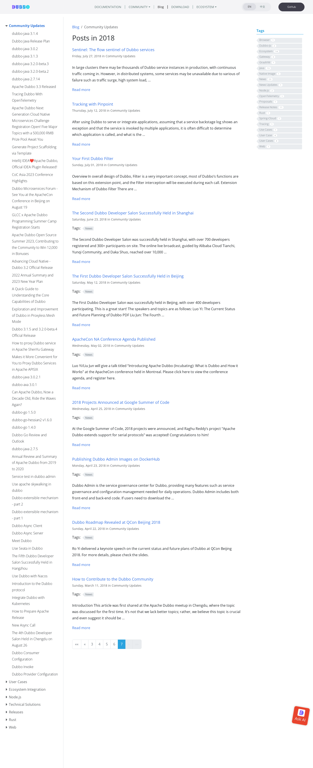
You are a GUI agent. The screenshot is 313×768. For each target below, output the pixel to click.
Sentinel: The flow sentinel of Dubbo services (113, 49)
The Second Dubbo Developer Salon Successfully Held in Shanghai (133, 213)
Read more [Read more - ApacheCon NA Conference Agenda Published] (81, 388)
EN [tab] (249, 6)
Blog (75, 27)
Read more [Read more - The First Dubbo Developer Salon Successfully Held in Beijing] (81, 324)
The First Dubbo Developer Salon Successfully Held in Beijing (128, 276)
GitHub (291, 7)
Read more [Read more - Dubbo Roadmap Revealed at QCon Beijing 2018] (81, 564)
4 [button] (99, 644)
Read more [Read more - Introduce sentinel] (81, 89)
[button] (76, 644)
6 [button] (114, 644)
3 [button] (92, 644)
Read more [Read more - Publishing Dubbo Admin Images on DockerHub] (81, 507)
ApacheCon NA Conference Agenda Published (113, 339)
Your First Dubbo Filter (92, 158)
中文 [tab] (262, 6)
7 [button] (122, 644)
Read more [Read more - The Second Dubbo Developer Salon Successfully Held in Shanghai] (81, 261)
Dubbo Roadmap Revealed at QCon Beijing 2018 (116, 522)
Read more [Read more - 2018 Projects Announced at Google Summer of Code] (81, 444)
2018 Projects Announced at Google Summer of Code (120, 402)
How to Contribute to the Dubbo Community (112, 579)
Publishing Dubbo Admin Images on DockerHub (116, 459)
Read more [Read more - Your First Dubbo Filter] (81, 198)
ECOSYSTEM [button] (205, 7)
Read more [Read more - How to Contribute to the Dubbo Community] (81, 627)
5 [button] (107, 644)
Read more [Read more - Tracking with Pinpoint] (81, 144)
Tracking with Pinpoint (92, 104)
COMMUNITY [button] (138, 7)
